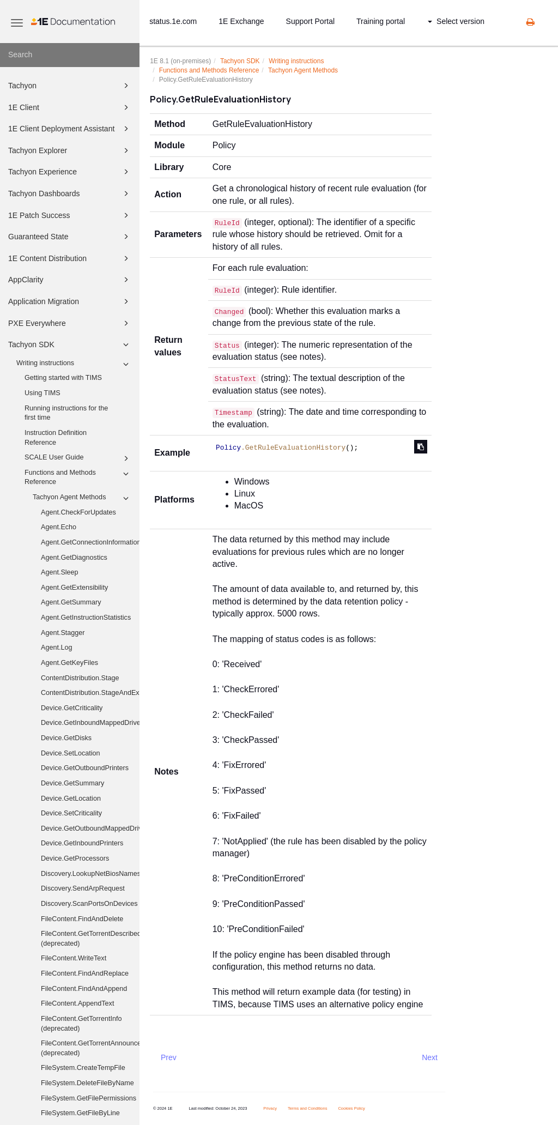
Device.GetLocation (71, 798)
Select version (456, 21)
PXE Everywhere (70, 323)
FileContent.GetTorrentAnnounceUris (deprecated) (90, 1048)
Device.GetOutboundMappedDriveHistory (90, 828)
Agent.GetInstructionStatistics (86, 617)
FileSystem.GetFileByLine (80, 1113)
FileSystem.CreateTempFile (83, 1068)
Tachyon (70, 86)
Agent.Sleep (59, 572)
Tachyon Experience (70, 172)
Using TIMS (42, 393)
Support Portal (310, 21)
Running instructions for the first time (66, 413)
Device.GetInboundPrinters (82, 843)
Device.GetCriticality (71, 708)
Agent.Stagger (63, 633)
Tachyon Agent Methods (82, 498)
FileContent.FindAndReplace (85, 973)
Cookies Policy (351, 1108)
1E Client (70, 107)
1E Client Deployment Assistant (70, 129)
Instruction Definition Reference (56, 437)
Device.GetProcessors (75, 858)
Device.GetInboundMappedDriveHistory (90, 723)
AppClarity (70, 280)
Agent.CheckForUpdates (78, 512)
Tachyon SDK (70, 344)
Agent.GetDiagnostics (74, 557)
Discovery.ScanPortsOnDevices (89, 904)
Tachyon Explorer (70, 150)
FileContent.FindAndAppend (84, 989)
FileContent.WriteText (73, 958)
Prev (169, 1057)
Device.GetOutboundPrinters (85, 768)
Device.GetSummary (72, 783)
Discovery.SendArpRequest (83, 888)
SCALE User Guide (78, 458)
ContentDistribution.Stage (80, 678)
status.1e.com (173, 21)
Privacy (270, 1108)
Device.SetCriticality (71, 813)
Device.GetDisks (66, 738)
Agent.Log (56, 647)
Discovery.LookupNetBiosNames (90, 874)
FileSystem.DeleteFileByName (87, 1083)
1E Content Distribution (70, 258)
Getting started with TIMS (63, 378)
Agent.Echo (58, 527)
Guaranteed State (70, 237)
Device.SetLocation (70, 753)
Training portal (380, 21)
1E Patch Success (70, 215)
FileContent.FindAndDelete (82, 919)
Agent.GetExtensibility (74, 587)
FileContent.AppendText (77, 1003)
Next (430, 1057)
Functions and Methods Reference (78, 477)
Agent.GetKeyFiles (69, 663)
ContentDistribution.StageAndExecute (90, 693)
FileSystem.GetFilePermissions (88, 1098)
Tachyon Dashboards (70, 193)
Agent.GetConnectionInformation (90, 542)
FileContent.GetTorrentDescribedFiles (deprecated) (90, 938)
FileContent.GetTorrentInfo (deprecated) (81, 1023)
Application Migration (70, 301)
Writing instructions (74, 364)
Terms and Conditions (307, 1108)
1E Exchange (241, 21)
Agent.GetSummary (71, 602)
